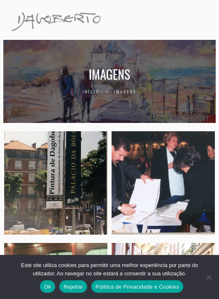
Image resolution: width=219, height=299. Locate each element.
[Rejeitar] (208, 277)
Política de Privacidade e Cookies (137, 287)
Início (91, 91)
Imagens (125, 91)
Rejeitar (73, 287)
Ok (47, 287)
